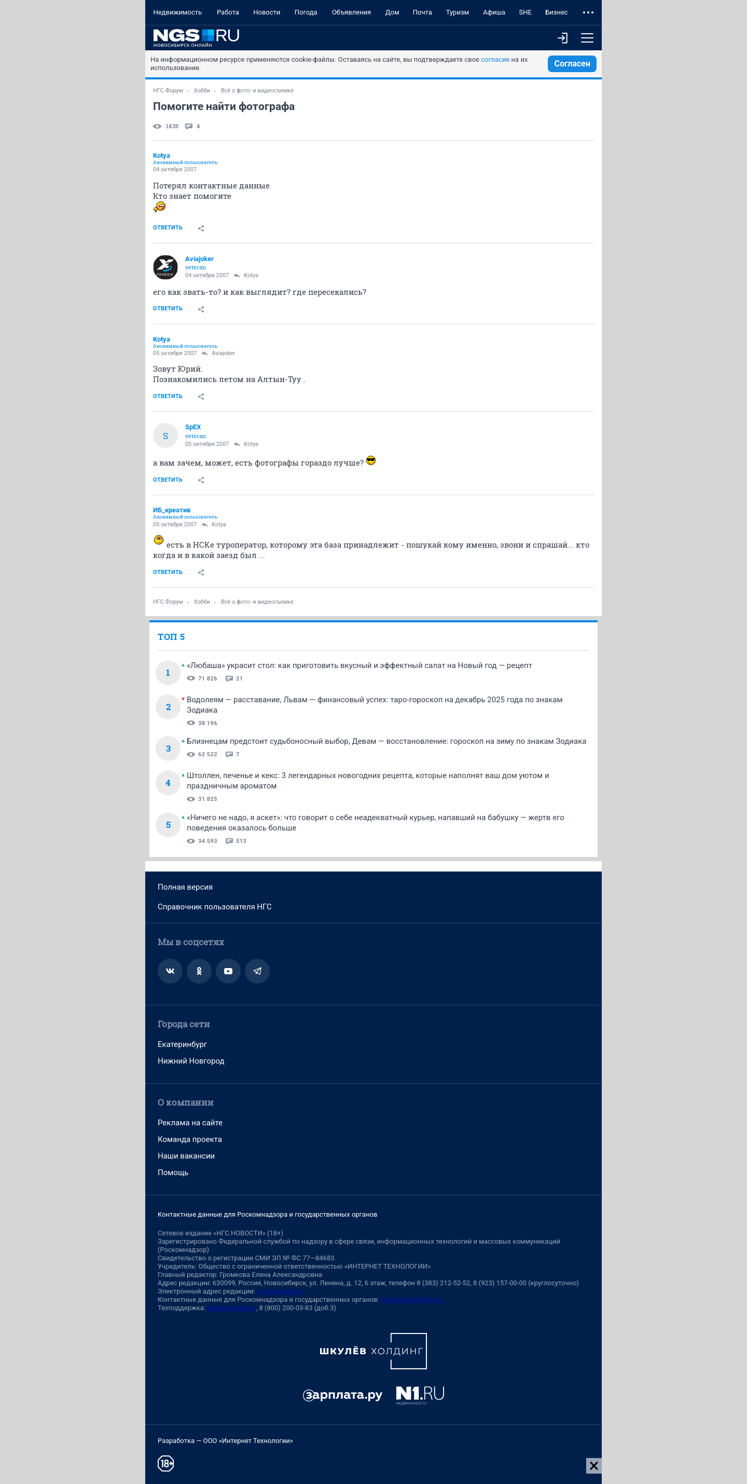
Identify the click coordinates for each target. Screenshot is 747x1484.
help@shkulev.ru (231, 1308)
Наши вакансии (186, 1156)
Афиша (494, 12)
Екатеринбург (182, 1044)
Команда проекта (190, 1139)
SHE (525, 12)
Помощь (173, 1172)
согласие (495, 59)
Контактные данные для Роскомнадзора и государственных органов (267, 1214)
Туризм (457, 12)
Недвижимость (177, 12)
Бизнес (556, 12)
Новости (266, 12)
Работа (228, 12)
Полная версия (185, 887)
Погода (306, 12)
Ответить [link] (168, 227)
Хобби (202, 90)
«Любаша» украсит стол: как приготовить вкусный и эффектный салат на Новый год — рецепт (359, 665)
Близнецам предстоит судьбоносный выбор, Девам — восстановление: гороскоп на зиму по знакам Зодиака (386, 741)
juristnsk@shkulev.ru (411, 1299)
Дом (392, 12)
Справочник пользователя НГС (215, 906)
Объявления (351, 12)
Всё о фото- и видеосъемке (257, 90)
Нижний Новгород (191, 1061)
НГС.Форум (168, 90)
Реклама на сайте (190, 1122)
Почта (422, 12)
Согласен (572, 64)
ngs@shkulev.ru (280, 1291)
